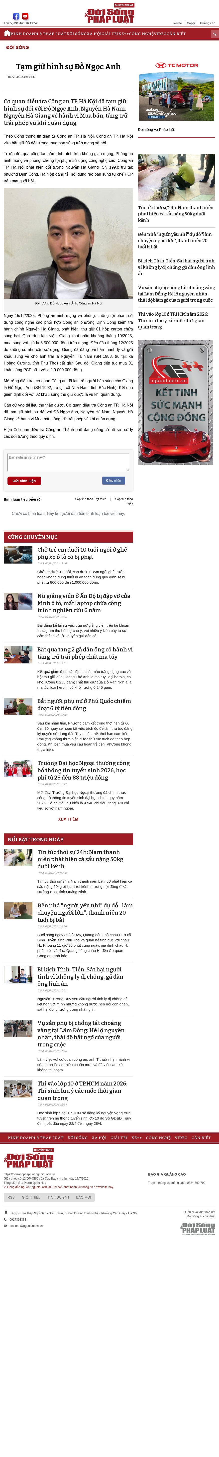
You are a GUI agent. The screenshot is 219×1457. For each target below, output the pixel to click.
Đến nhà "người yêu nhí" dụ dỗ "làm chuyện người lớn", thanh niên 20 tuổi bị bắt (85, 912)
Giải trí (110, 34)
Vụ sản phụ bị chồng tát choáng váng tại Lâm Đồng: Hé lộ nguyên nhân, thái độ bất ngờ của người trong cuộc (81, 1034)
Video (160, 34)
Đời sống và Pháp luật (156, 129)
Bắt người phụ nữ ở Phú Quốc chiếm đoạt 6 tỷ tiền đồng (84, 705)
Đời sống (77, 34)
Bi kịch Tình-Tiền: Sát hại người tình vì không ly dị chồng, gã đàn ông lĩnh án (80, 976)
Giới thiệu (31, 1197)
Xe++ (123, 34)
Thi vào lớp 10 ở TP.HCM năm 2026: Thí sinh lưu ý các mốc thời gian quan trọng (82, 1090)
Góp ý (191, 23)
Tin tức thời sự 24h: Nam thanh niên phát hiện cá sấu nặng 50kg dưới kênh (80, 859)
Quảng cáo (207, 23)
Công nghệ (141, 34)
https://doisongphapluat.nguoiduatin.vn (29, 1174)
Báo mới (83, 1197)
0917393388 (17, 1219)
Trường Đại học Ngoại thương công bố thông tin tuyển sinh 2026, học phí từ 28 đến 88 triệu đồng (83, 770)
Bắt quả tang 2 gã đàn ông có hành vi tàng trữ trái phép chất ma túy (85, 653)
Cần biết (176, 34)
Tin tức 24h (58, 1197)
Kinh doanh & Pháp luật (39, 34)
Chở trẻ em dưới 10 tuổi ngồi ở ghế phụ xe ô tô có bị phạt (82, 553)
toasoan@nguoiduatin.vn (26, 1226)
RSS (11, 1197)
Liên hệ (177, 23)
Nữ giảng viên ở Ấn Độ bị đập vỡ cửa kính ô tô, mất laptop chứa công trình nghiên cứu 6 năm (83, 603)
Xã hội (94, 34)
